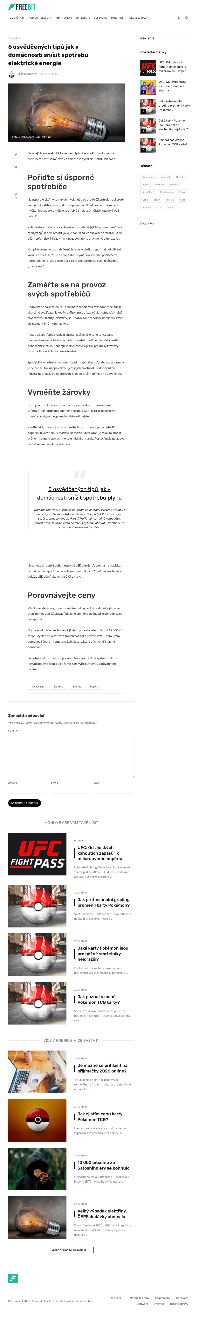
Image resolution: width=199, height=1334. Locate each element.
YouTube (159, 184)
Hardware (83, 17)
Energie (76, 686)
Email (55, 783)
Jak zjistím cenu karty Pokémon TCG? (100, 1118)
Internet (117, 17)
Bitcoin (170, 199)
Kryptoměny (64, 17)
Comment (14, 730)
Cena (145, 199)
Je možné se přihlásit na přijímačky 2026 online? (102, 1070)
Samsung (174, 184)
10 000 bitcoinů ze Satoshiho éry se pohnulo (104, 1167)
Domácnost (37, 686)
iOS (159, 207)
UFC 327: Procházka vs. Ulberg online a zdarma (172, 86)
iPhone (170, 207)
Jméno (13, 783)
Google (183, 192)
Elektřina (45, 136)
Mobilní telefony (40, 17)
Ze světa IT (17, 17)
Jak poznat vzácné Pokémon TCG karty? (99, 1001)
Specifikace (148, 192)
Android (165, 177)
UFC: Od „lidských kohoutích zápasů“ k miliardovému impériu (100, 855)
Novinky (180, 177)
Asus (182, 199)
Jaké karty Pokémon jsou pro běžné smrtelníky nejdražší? (103, 956)
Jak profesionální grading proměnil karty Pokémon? (104, 904)
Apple (145, 184)
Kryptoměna (166, 192)
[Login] (179, 18)
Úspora (94, 686)
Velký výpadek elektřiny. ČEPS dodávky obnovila (102, 1216)
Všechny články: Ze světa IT (71, 1252)
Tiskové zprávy (137, 17)
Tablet (157, 199)
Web (96, 783)
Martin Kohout (27, 74)
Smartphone (148, 177)
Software (100, 17)
